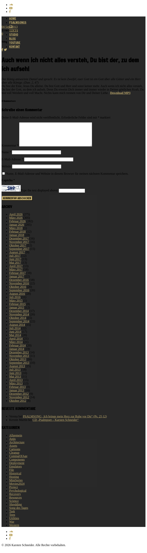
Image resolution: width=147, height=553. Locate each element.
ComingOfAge (18, 460)
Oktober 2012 (17, 405)
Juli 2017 (14, 260)
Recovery (15, 498)
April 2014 (16, 343)
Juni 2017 (15, 263)
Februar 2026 (17, 225)
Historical (15, 478)
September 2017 (19, 253)
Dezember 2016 (19, 284)
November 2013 (19, 360)
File (11, 474)
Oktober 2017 (17, 250)
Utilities (14, 522)
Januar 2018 (16, 239)
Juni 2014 (15, 336)
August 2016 (17, 298)
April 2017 (16, 270)
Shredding (15, 509)
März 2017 (16, 274)
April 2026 (16, 219)
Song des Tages (18, 512)
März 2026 (16, 222)
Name (6, 156)
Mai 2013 (15, 381)
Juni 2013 (15, 377)
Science (14, 505)
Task (12, 516)
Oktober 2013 (17, 363)
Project (13, 491)
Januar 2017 (16, 281)
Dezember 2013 (19, 357)
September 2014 (19, 326)
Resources (15, 502)
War (11, 526)
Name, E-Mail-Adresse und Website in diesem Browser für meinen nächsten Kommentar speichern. (67, 178)
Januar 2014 (16, 353)
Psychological (17, 495)
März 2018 (16, 232)
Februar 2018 (17, 236)
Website (6, 171)
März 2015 (16, 305)
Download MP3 (120, 93)
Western (14, 529)
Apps (12, 443)
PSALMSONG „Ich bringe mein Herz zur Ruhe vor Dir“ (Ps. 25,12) (65, 421)
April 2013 (16, 384)
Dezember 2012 (19, 398)
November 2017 (19, 246)
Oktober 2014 (17, 322)
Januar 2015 (16, 312)
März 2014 (16, 346)
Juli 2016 (14, 301)
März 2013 (16, 388)
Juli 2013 (14, 374)
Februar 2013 (17, 391)
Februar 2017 (17, 277)
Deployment (16, 467)
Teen (12, 519)
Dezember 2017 (19, 243)
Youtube (14, 43)
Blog (12, 39)
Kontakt (14, 47)
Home (12, 18)
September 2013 (19, 367)
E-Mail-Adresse (12, 163)
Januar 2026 (16, 229)
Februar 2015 (17, 308)
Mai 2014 (15, 339)
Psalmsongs (17, 23)
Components (17, 464)
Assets (13, 450)
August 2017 (17, 256)
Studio (13, 35)
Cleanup (14, 457)
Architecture (16, 446)
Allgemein (15, 440)
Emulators (15, 471)
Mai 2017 (15, 267)
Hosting (14, 481)
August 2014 (17, 329)
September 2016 (19, 294)
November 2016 (19, 288)
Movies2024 (16, 488)
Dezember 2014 (19, 315)
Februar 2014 (17, 350)
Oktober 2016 (17, 291)
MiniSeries (16, 484)
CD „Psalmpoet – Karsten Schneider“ (56, 424)
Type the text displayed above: (39, 195)
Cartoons (14, 453)
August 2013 (17, 370)
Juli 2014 (14, 332)
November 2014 (19, 319)
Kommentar (10, 150)
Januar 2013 (16, 395)
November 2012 (19, 401)
